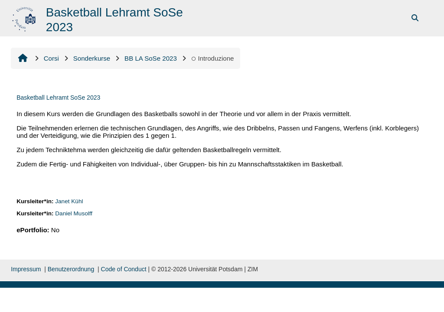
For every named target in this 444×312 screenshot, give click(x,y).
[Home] (25, 17)
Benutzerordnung (71, 269)
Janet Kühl (69, 201)
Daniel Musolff (73, 213)
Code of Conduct (124, 269)
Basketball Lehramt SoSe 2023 (58, 97)
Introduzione (212, 58)
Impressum (26, 269)
